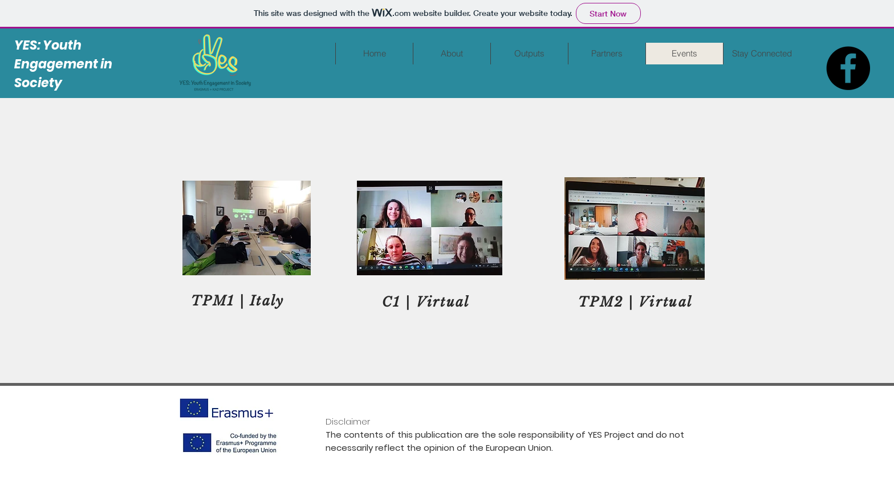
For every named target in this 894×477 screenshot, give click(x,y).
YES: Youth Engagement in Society (63, 64)
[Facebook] (848, 68)
